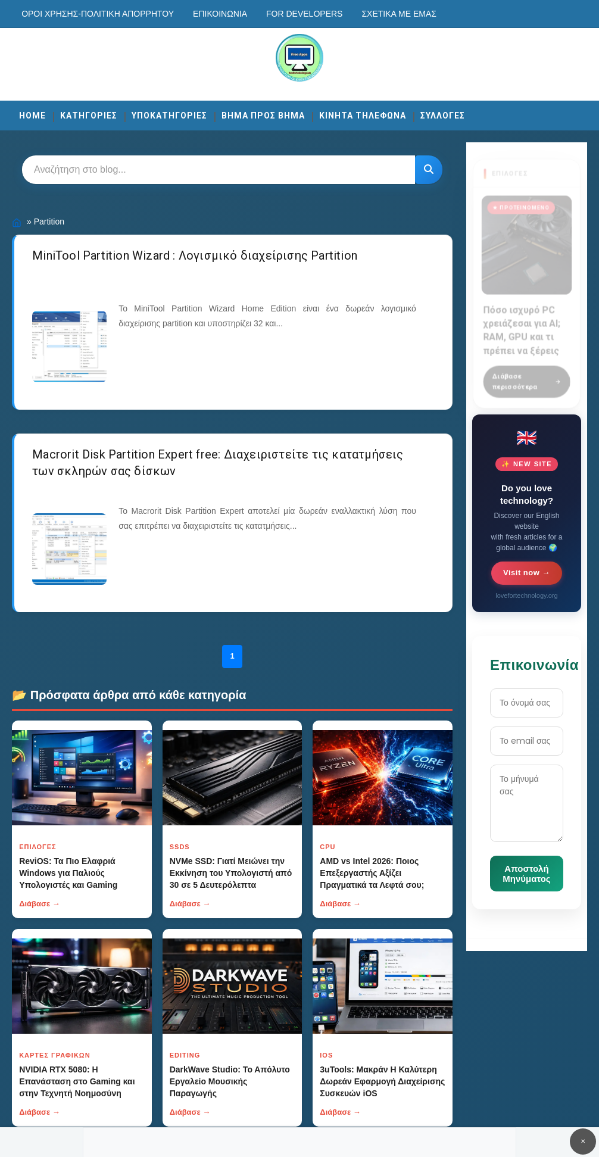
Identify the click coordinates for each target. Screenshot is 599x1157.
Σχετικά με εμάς (398, 13)
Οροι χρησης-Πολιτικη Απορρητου (97, 13)
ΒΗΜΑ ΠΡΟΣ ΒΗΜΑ (263, 115)
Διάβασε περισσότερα (526, 375)
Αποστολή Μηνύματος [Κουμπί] (526, 873)
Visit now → (526, 572)
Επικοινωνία (220, 13)
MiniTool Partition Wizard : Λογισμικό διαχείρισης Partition (194, 255)
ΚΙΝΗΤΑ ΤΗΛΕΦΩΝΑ (362, 115)
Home (32, 115)
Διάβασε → (39, 903)
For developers (304, 13)
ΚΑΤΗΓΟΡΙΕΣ (88, 115)
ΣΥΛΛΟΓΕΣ (442, 115)
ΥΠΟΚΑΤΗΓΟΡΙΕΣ (169, 115)
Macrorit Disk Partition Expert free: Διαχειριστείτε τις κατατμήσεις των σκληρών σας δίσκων (217, 462)
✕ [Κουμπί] (583, 1141)
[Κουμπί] (428, 169)
